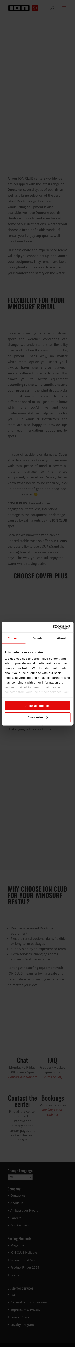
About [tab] (61, 638)
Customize (38, 717)
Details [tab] (38, 638)
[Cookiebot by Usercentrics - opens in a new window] (53, 627)
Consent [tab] (13, 638)
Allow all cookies (37, 705)
